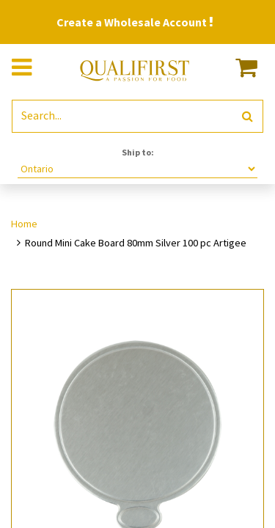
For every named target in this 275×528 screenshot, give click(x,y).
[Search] (247, 116)
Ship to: (138, 152)
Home (24, 223)
